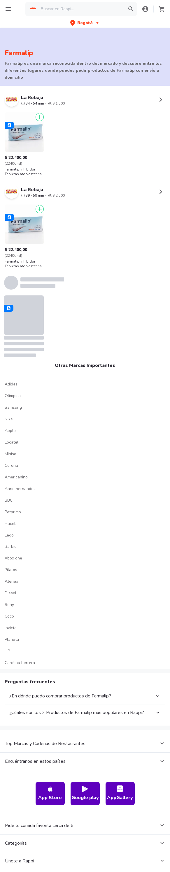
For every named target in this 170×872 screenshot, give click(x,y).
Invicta (11, 628)
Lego (9, 535)
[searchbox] (81, 9)
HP (7, 651)
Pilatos (11, 570)
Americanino (16, 477)
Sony (9, 604)
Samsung (13, 407)
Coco (9, 616)
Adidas (11, 384)
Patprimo (13, 512)
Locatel (11, 442)
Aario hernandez (20, 488)
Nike (9, 419)
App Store (50, 793)
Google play (85, 793)
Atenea (11, 581)
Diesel (10, 593)
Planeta (12, 639)
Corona (11, 465)
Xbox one (13, 558)
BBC (9, 500)
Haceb (11, 523)
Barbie (11, 546)
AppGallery (120, 793)
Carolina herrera (20, 662)
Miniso (10, 454)
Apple (10, 430)
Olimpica (13, 396)
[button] (85, 23)
